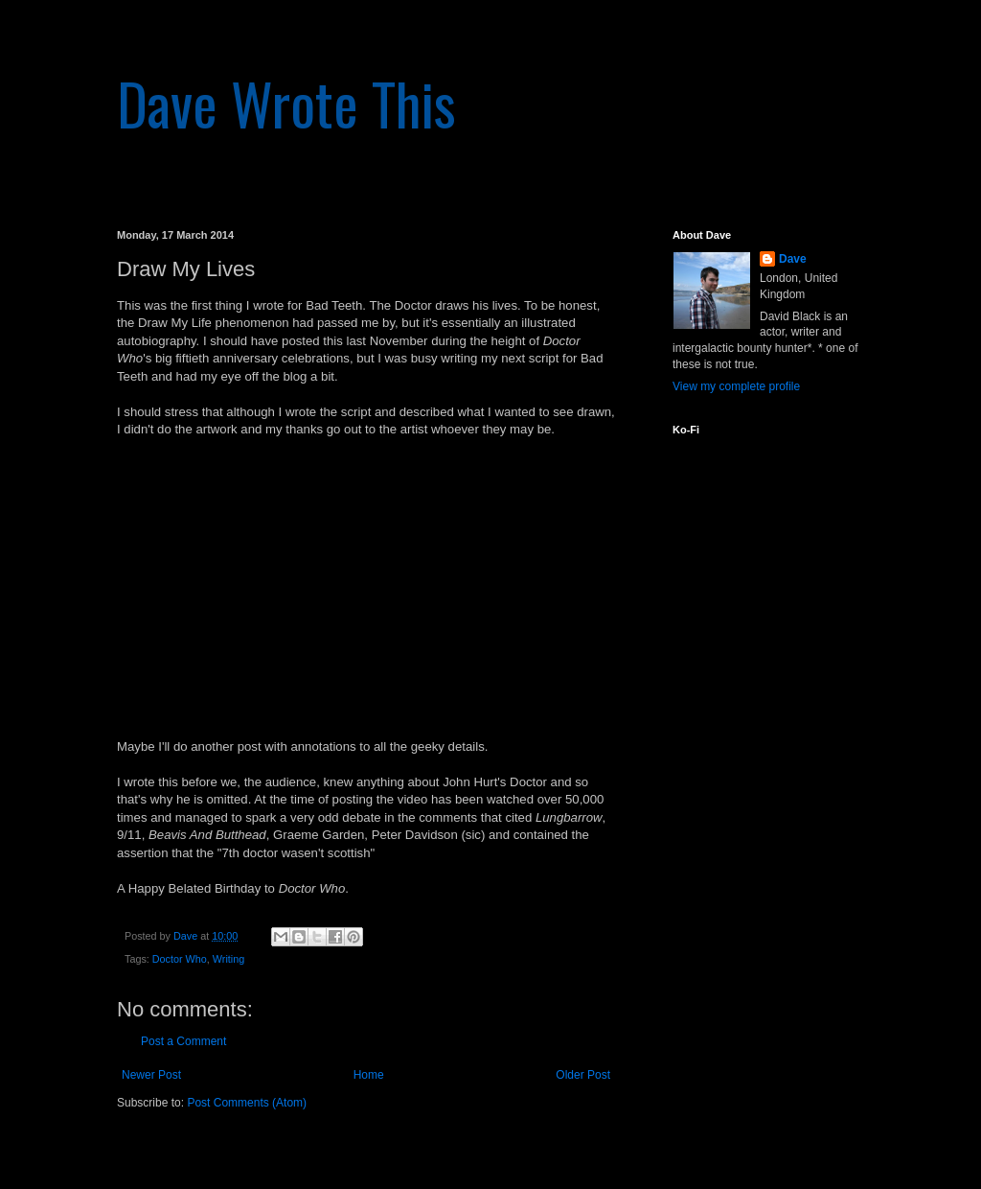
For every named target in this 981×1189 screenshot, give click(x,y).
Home (369, 1075)
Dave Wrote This (286, 102)
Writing (228, 959)
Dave (793, 259)
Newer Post (151, 1075)
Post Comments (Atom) (247, 1102)
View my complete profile (736, 386)
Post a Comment (183, 1041)
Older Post (583, 1075)
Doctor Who (179, 959)
